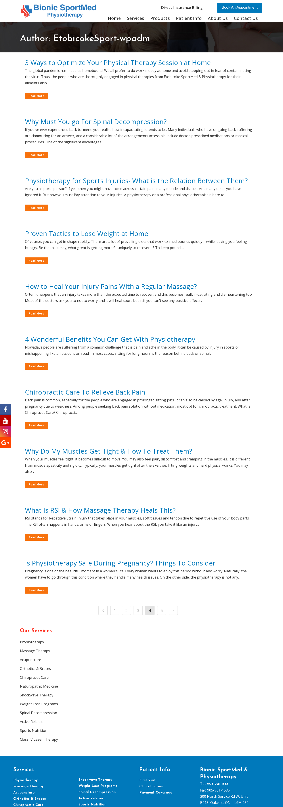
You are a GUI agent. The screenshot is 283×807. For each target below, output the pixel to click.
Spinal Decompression (38, 712)
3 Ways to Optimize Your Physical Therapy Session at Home (118, 62)
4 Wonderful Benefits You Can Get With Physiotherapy (110, 339)
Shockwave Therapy (36, 695)
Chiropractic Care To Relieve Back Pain (85, 392)
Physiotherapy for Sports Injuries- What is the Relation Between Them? (136, 180)
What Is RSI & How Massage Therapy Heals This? (100, 510)
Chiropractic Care (34, 677)
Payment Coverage (155, 792)
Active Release (31, 721)
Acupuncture (30, 659)
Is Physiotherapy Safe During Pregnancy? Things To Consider (120, 562)
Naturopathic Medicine (39, 686)
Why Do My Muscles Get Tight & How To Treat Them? (108, 451)
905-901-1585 (218, 784)
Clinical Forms (151, 786)
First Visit (147, 780)
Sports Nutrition (33, 730)
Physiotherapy (32, 642)
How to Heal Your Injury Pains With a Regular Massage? (111, 286)
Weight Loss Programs (39, 704)
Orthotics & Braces (35, 668)
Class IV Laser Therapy (39, 739)
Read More (36, 96)
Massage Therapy (35, 650)
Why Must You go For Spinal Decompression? (95, 121)
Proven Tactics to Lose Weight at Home (86, 233)
